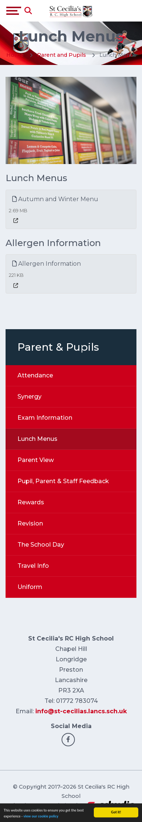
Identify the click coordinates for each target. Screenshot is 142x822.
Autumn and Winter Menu (55, 199)
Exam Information (44, 417)
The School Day (40, 544)
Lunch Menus (37, 438)
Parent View (35, 460)
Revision (30, 523)
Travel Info (33, 565)
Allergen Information (46, 263)
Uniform (29, 586)
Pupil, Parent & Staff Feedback (63, 481)
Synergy (29, 396)
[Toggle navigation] (14, 10)
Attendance (35, 375)
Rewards (30, 502)
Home (15, 55)
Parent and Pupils (61, 55)
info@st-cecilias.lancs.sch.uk (81, 711)
